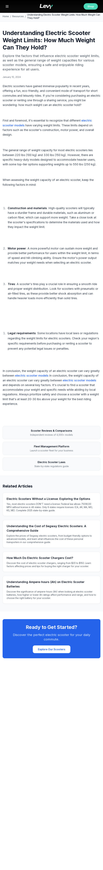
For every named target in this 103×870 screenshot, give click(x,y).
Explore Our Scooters (51, 649)
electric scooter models (31, 375)
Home (6, 16)
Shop (91, 6)
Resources (18, 16)
